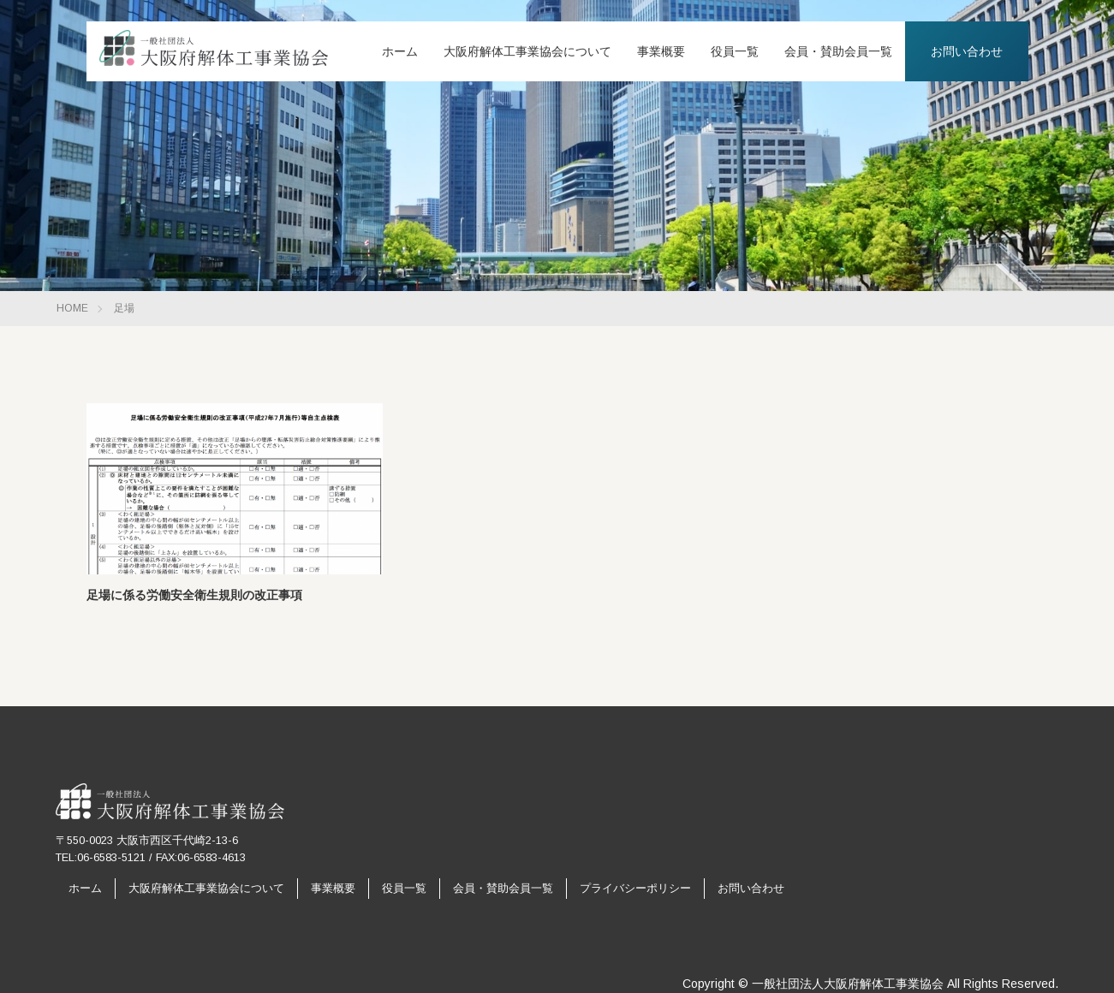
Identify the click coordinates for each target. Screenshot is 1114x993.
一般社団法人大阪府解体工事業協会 (848, 983)
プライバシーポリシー (635, 889)
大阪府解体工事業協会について (527, 51)
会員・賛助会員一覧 (838, 51)
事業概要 (661, 51)
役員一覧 (735, 51)
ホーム (400, 51)
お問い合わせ (967, 51)
